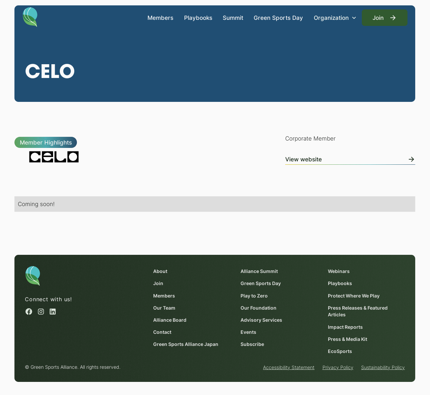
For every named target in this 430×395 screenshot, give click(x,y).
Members (161, 17)
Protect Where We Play (354, 295)
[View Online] (350, 158)
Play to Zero (254, 295)
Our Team (165, 307)
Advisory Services (262, 320)
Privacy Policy (337, 367)
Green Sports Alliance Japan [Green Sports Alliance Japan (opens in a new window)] (186, 344)
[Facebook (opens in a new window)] (29, 312)
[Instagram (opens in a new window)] (41, 312)
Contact (163, 332)
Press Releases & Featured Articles (358, 311)
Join (159, 283)
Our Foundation (259, 307)
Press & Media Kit (348, 339)
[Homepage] (30, 16)
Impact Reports (345, 326)
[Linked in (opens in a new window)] (53, 312)
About (161, 271)
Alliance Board (170, 320)
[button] (335, 17)
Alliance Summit (259, 271)
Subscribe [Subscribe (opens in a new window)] (252, 344)
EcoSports (340, 351)
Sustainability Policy (383, 367)
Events (249, 332)
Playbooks (198, 17)
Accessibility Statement (288, 367)
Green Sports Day (278, 17)
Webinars (339, 271)
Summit (233, 17)
